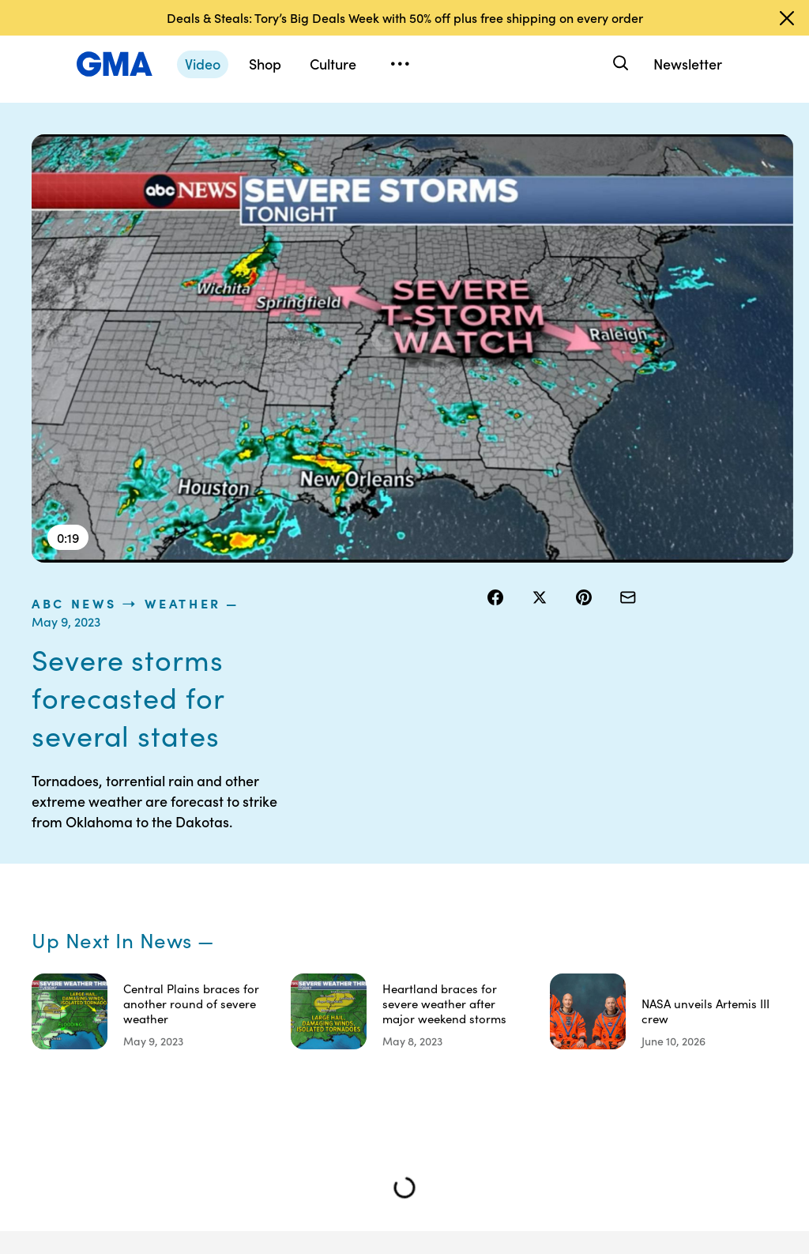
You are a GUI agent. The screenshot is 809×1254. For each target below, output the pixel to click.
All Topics (699, 990)
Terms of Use (496, 905)
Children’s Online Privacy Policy (505, 1040)
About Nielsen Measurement (604, 969)
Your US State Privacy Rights (604, 883)
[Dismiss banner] (786, 18)
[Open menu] (400, 64)
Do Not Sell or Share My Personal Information (497, 983)
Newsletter (687, 63)
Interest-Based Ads (607, 926)
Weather (634, 143)
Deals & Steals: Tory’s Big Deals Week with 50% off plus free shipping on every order (405, 17)
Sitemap (70, 1138)
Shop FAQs (703, 876)
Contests (486, 876)
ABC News (525, 143)
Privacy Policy (498, 933)
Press (583, 1004)
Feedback (594, 1033)
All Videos (700, 962)
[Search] (619, 64)
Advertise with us (499, 1083)
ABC (687, 933)
